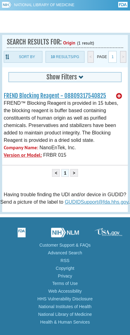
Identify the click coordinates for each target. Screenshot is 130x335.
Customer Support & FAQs (65, 245)
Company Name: (21, 147)
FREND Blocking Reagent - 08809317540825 (55, 96)
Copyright (65, 268)
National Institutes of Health (64, 306)
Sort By (27, 57)
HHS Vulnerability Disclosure (65, 298)
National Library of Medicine (44, 5)
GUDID (65, 21)
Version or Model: (23, 155)
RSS (65, 260)
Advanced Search (65, 252)
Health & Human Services (65, 322)
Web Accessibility (65, 291)
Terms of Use (65, 283)
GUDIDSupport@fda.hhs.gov (96, 202)
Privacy (65, 276)
